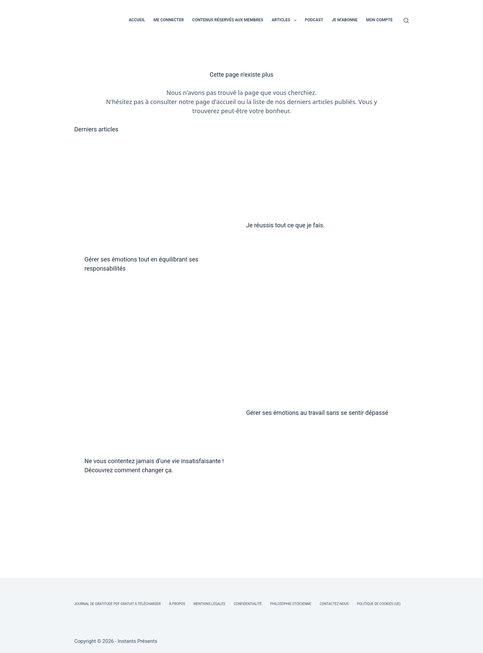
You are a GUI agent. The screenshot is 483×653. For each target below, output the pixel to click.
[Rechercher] (406, 20)
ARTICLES (285, 20)
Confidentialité (248, 604)
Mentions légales (209, 604)
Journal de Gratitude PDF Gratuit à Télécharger (117, 604)
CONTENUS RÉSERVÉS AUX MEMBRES (227, 20)
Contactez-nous (334, 604)
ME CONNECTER (168, 20)
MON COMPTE (379, 20)
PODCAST (314, 20)
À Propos (177, 604)
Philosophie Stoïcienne (290, 604)
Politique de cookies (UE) (379, 604)
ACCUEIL (137, 20)
